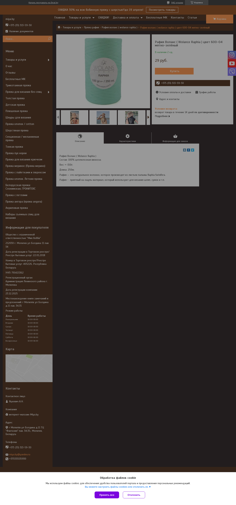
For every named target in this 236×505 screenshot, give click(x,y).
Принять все (106, 495)
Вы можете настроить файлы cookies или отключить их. (117, 486)
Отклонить (134, 495)
